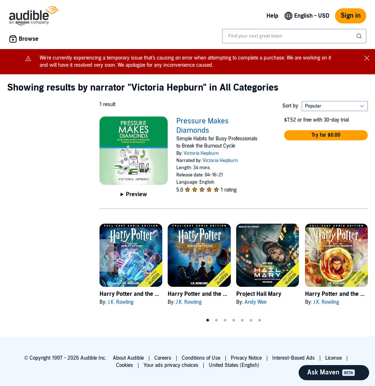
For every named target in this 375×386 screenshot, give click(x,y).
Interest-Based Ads (293, 358)
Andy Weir (255, 302)
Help (272, 15)
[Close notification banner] (367, 58)
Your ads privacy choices (171, 365)
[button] (326, 135)
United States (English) (234, 365)
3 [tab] (225, 320)
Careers (162, 358)
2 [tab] (216, 320)
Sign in (351, 15)
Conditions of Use (201, 358)
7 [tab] (259, 320)
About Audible (128, 358)
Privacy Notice (246, 358)
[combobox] (294, 36)
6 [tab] (251, 320)
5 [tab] (242, 320)
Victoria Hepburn (201, 153)
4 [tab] (233, 320)
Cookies (124, 365)
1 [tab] (207, 320)
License (333, 358)
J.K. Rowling (120, 302)
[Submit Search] (359, 36)
